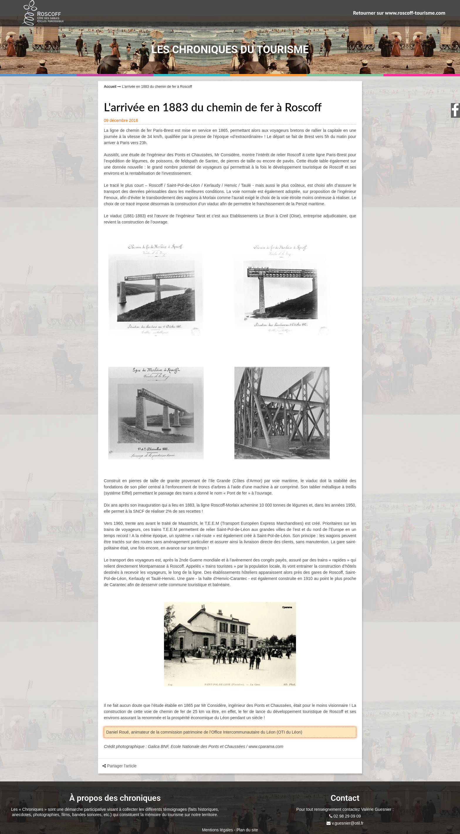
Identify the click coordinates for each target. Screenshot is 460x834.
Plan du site (247, 830)
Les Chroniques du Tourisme (230, 49)
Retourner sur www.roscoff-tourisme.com (399, 13)
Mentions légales (217, 830)
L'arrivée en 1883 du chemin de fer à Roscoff (157, 87)
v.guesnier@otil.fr (347, 823)
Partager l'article (111, 766)
